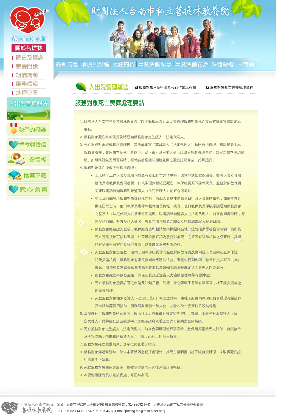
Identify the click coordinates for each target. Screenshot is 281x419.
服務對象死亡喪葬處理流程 (231, 88)
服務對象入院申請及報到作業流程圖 (167, 88)
